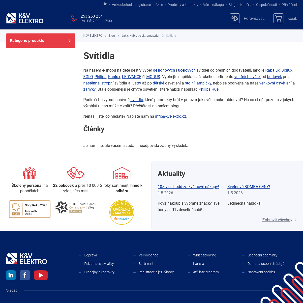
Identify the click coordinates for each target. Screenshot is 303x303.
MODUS (153, 76)
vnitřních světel (247, 76)
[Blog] (112, 35)
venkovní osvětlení (275, 83)
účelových (187, 70)
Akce (159, 5)
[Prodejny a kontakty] (76, 180)
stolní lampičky (198, 83)
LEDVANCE (131, 76)
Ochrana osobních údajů (265, 264)
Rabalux (272, 70)
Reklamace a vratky (99, 264)
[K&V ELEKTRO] (25, 18)
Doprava (90, 255)
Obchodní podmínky (262, 255)
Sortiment (146, 264)
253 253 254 (92, 16)
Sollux (286, 70)
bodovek (274, 76)
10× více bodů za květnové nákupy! (188, 186)
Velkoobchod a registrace (131, 5)
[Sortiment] (122, 180)
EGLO (88, 76)
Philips (100, 76)
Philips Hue (208, 89)
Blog (232, 5)
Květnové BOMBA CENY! (248, 186)
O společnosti (266, 5)
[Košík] (285, 18)
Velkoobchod (148, 255)
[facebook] (25, 276)
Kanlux (114, 76)
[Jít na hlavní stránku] (105, 4)
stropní (107, 83)
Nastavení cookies (261, 272)
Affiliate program (206, 272)
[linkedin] (11, 276)
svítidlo (136, 99)
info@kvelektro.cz (170, 116)
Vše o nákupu (213, 5)
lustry (136, 83)
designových (164, 70)
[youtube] (41, 276)
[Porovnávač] (247, 18)
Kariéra (245, 5)
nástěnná (91, 83)
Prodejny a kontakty (183, 5)
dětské (158, 83)
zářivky (89, 89)
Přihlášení (288, 5)
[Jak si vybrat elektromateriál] (140, 35)
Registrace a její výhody (156, 272)
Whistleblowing (204, 255)
